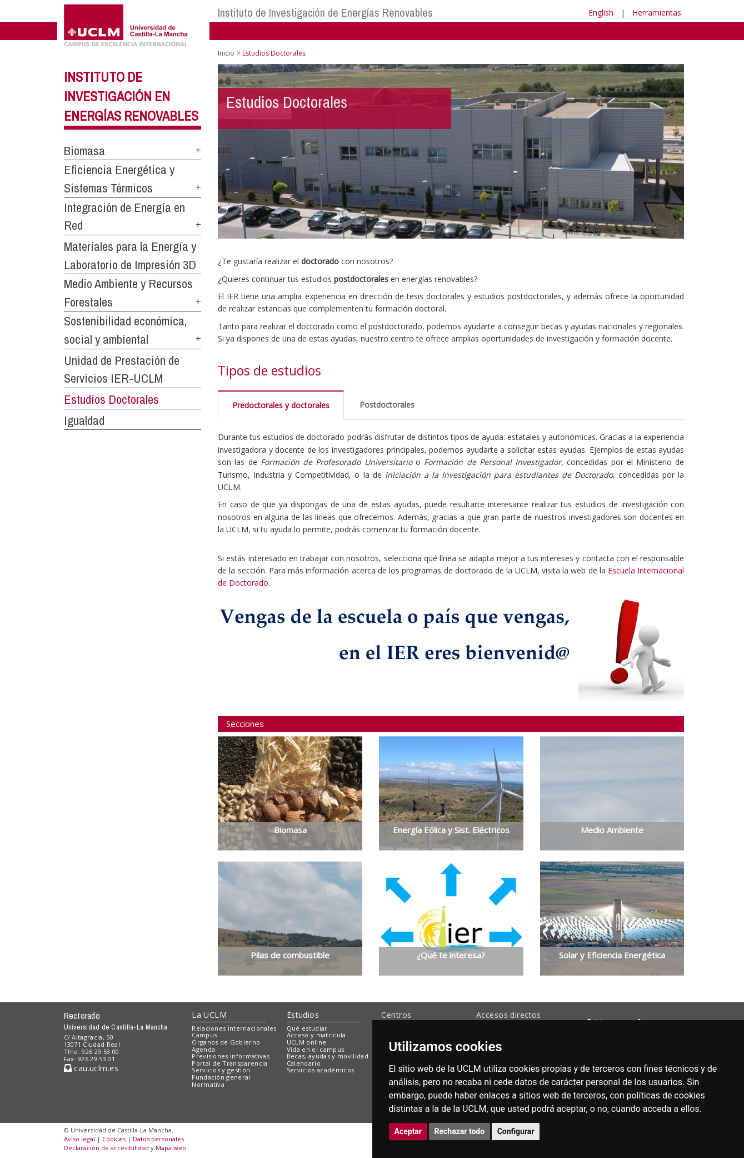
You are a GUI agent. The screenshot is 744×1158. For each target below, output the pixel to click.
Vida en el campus (315, 1049)
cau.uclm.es (91, 1068)
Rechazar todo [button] (460, 1131)
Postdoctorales (387, 404)
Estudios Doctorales (111, 399)
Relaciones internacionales (234, 1028)
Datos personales (158, 1139)
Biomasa (84, 150)
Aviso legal (79, 1139)
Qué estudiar (307, 1028)
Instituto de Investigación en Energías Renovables (131, 96)
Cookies (114, 1139)
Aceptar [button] (408, 1131)
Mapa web (171, 1148)
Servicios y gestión (221, 1070)
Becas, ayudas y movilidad (327, 1056)
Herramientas (656, 12)
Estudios (303, 1014)
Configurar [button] (516, 1131)
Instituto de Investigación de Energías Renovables (325, 12)
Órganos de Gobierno (226, 1042)
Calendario (304, 1063)
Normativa (208, 1084)
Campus (204, 1035)
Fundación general (221, 1077)
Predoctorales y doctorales (280, 405)
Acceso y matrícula (316, 1035)
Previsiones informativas (230, 1056)
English (600, 12)
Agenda (203, 1049)
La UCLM (209, 1014)
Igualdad (84, 420)
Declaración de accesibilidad (106, 1148)
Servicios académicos (320, 1070)
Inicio (226, 53)
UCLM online (307, 1042)
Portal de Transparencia (230, 1063)
